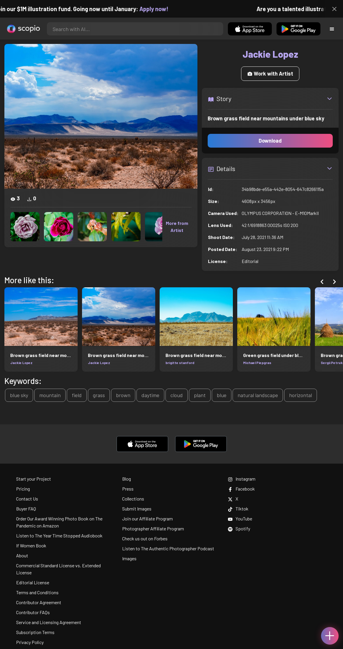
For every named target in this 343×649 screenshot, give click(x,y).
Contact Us (27, 498)
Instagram (241, 478)
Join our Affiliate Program (147, 518)
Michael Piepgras (257, 363)
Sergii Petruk (332, 363)
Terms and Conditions (37, 592)
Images (129, 558)
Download (270, 140)
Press (128, 488)
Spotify (239, 528)
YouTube (240, 518)
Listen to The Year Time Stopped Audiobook (59, 535)
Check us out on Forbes (145, 538)
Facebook (241, 488)
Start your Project (33, 478)
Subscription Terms (35, 632)
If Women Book (31, 545)
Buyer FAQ (26, 508)
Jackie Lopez (21, 363)
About (22, 555)
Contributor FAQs (33, 612)
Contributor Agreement (38, 602)
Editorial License (32, 582)
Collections (133, 498)
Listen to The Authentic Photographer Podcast (168, 548)
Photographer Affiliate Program (153, 528)
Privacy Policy (30, 642)
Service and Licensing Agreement (48, 622)
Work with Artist (270, 73)
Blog (126, 478)
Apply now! (158, 8)
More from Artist (177, 226)
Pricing (23, 488)
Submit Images (136, 508)
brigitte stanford (179, 363)
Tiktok (238, 508)
